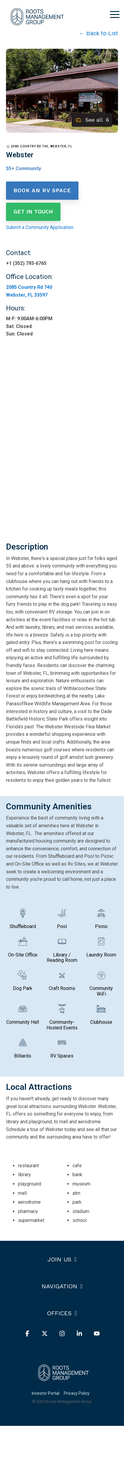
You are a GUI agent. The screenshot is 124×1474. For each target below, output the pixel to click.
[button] (115, 14)
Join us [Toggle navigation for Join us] (59, 1259)
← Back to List (98, 33)
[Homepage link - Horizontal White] (62, 1383)
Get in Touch (33, 211)
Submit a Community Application (39, 227)
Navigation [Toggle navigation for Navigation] (59, 1286)
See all (92, 120)
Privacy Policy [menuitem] (77, 1393)
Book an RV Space (42, 190)
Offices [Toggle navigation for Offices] (59, 1313)
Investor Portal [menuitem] (45, 1393)
